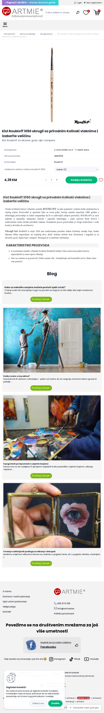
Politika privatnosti (64, 613)
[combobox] (77, 169)
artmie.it (80, 701)
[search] (77, 13)
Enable (55, 703)
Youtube (91, 659)
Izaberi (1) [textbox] (61, 169)
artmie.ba (96, 698)
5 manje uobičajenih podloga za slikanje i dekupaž (29, 551)
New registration (94, 2)
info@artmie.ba (66, 608)
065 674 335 (63, 603)
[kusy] (51, 180)
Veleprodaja (9, 606)
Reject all (38, 703)
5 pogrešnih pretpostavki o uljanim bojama (25, 463)
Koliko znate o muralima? (16, 376)
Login (79, 2)
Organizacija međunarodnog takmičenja (77, 676)
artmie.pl (70, 698)
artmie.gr (70, 701)
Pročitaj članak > (41, 299)
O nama (7, 591)
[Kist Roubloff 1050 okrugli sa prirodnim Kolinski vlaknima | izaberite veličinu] (52, 84)
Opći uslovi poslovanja (15, 601)
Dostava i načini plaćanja (16, 596)
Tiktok (75, 659)
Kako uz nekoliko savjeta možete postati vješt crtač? (34, 287)
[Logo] (22, 12)
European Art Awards (69, 672)
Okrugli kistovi (46, 34)
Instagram (57, 659)
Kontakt (7, 611)
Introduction (9, 34)
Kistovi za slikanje (27, 34)
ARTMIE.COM (83, 698)
